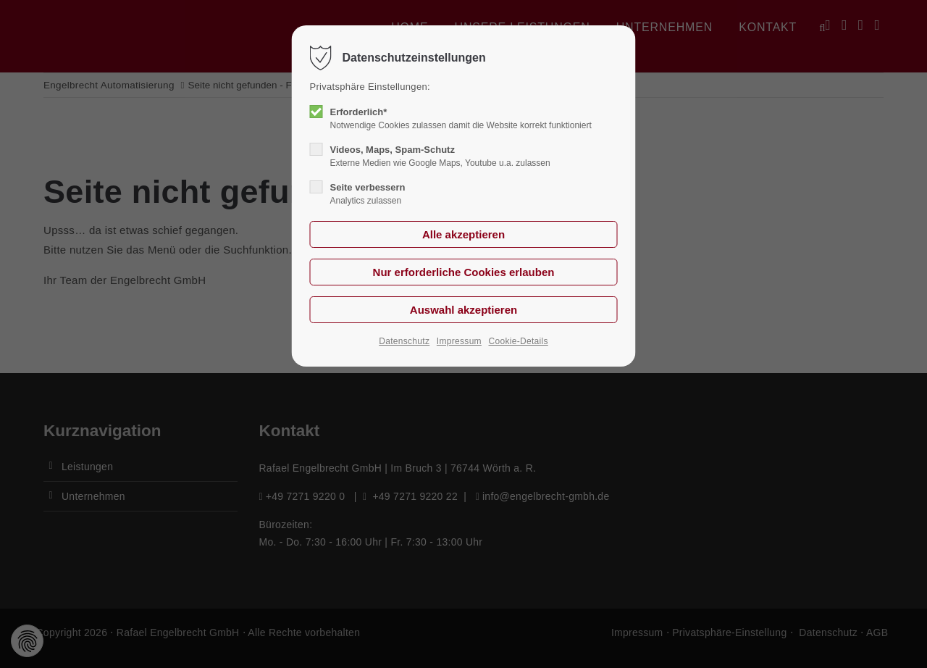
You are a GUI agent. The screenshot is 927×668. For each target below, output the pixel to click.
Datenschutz (404, 341)
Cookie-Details (518, 341)
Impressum (459, 341)
